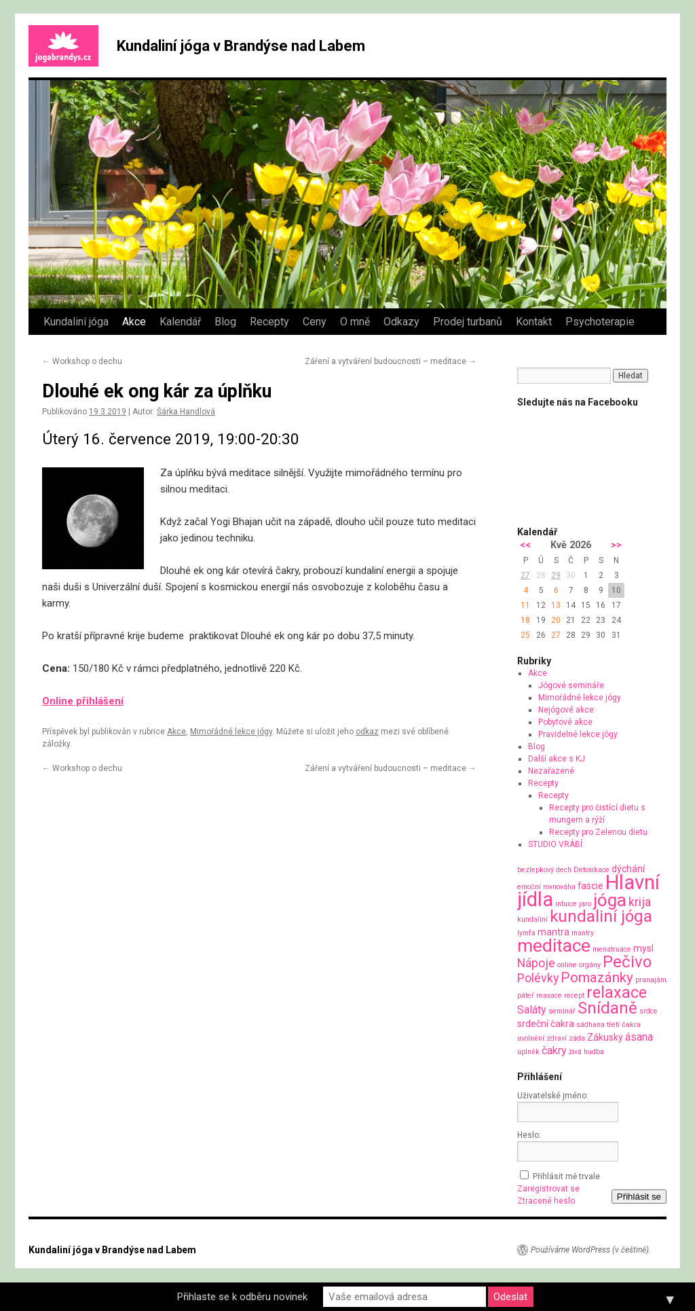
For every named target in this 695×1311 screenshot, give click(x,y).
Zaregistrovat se (548, 1188)
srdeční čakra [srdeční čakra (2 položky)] (545, 1023)
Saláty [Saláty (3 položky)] (531, 1009)
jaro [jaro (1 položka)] (585, 903)
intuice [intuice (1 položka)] (566, 903)
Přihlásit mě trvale (566, 1176)
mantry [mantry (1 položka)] (582, 933)
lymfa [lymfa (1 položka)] (526, 933)
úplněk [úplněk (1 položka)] (528, 1051)
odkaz (367, 731)
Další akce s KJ (556, 759)
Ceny (314, 321)
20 (556, 620)
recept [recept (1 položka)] (574, 995)
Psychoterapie (600, 321)
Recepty (269, 321)
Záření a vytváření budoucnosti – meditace (390, 361)
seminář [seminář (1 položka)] (562, 1011)
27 (525, 575)
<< (525, 545)
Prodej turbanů (467, 321)
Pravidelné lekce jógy (578, 734)
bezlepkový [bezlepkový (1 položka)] (535, 869)
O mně (355, 321)
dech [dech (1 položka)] (563, 869)
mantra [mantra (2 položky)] (553, 932)
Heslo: (529, 1135)
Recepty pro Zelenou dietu (598, 832)
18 (525, 620)
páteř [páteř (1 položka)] (525, 995)
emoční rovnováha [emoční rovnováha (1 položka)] (546, 886)
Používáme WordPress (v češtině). (591, 1250)
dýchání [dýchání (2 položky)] (628, 868)
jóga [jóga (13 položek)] (609, 900)
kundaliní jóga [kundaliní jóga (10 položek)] (601, 916)
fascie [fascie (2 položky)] (590, 885)
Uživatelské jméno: (552, 1095)
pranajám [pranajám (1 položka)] (650, 979)
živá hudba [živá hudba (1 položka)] (586, 1051)
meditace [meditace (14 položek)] (553, 945)
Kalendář (180, 321)
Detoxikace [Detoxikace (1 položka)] (591, 869)
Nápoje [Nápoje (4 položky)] (536, 963)
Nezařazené (551, 771)
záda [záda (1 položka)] (577, 1038)
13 (556, 605)
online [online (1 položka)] (567, 964)
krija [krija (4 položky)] (639, 902)
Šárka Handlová (186, 411)
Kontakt (534, 321)
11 (525, 605)
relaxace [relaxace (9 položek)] (616, 992)
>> (616, 545)
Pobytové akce (565, 722)
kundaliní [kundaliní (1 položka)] (532, 919)
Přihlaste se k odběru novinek (242, 1297)
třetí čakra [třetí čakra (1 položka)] (624, 1024)
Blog (225, 321)
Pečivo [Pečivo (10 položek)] (627, 961)
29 (556, 575)
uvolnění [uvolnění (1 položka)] (530, 1038)
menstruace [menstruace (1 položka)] (612, 949)
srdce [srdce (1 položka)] (648, 1011)
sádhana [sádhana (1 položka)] (590, 1024)
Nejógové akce (566, 710)
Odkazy (401, 321)
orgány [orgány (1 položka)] (590, 964)
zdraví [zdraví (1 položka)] (556, 1038)
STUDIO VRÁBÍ (555, 844)
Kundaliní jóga (76, 321)
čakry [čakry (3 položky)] (554, 1050)
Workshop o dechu (82, 361)
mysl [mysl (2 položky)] (643, 948)
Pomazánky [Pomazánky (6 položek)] (597, 977)
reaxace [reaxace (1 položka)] (549, 995)
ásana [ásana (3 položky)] (639, 1036)
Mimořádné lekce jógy (231, 731)
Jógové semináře (571, 685)
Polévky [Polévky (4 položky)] (538, 978)
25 (525, 635)
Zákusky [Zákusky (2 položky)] (605, 1037)
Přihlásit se (639, 1196)
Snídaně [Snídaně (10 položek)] (607, 1008)
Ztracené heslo (546, 1201)
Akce (134, 321)
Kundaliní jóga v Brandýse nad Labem (241, 45)
